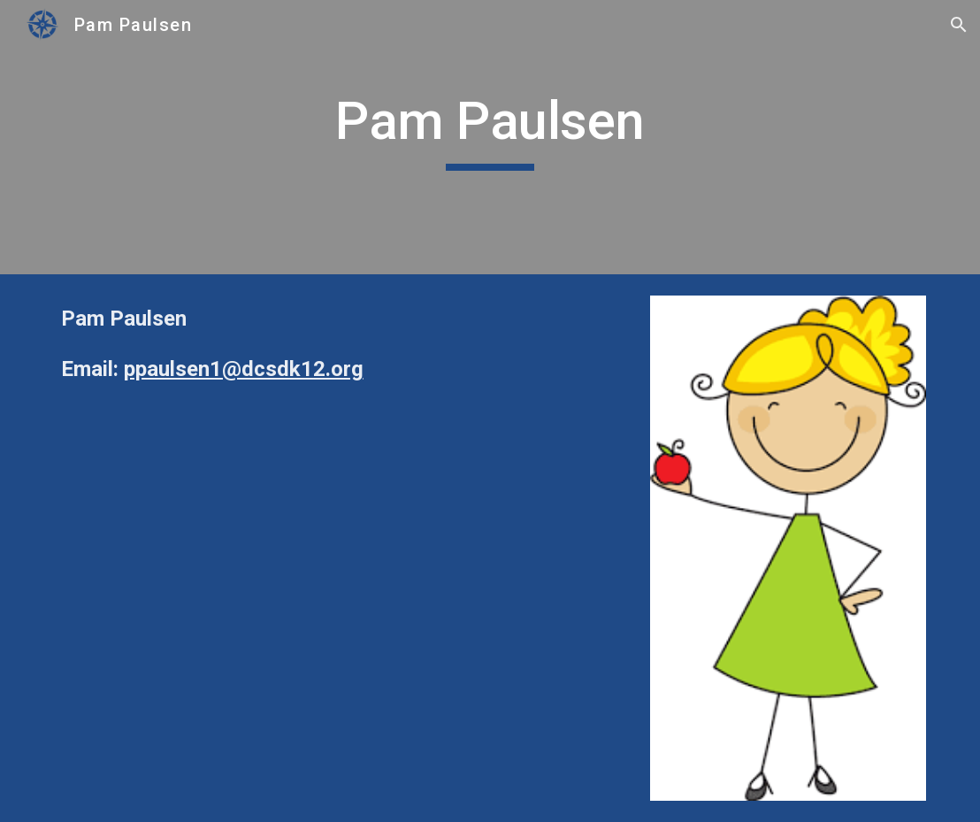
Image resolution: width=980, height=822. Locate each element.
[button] (959, 25)
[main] (490, 137)
